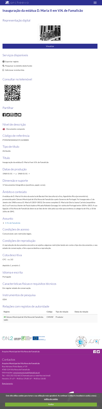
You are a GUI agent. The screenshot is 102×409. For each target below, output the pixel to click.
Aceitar (51, 404)
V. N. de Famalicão (12, 223)
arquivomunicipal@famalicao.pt (26, 372)
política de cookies (51, 399)
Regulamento (7, 383)
